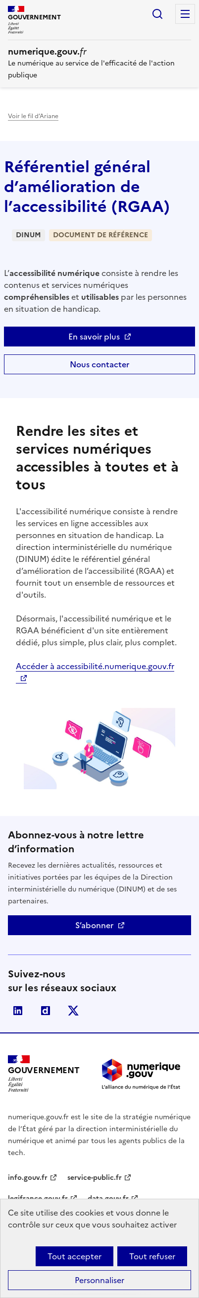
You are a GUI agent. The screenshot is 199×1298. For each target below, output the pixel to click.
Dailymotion (45, 1011)
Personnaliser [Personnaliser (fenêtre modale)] (99, 1280)
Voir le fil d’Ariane (33, 116)
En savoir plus (94, 336)
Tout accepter (74, 1256)
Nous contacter (99, 364)
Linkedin (18, 1011)
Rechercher (157, 14)
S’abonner (94, 925)
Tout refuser (152, 1256)
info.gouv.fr (28, 1177)
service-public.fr (94, 1177)
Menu (185, 14)
